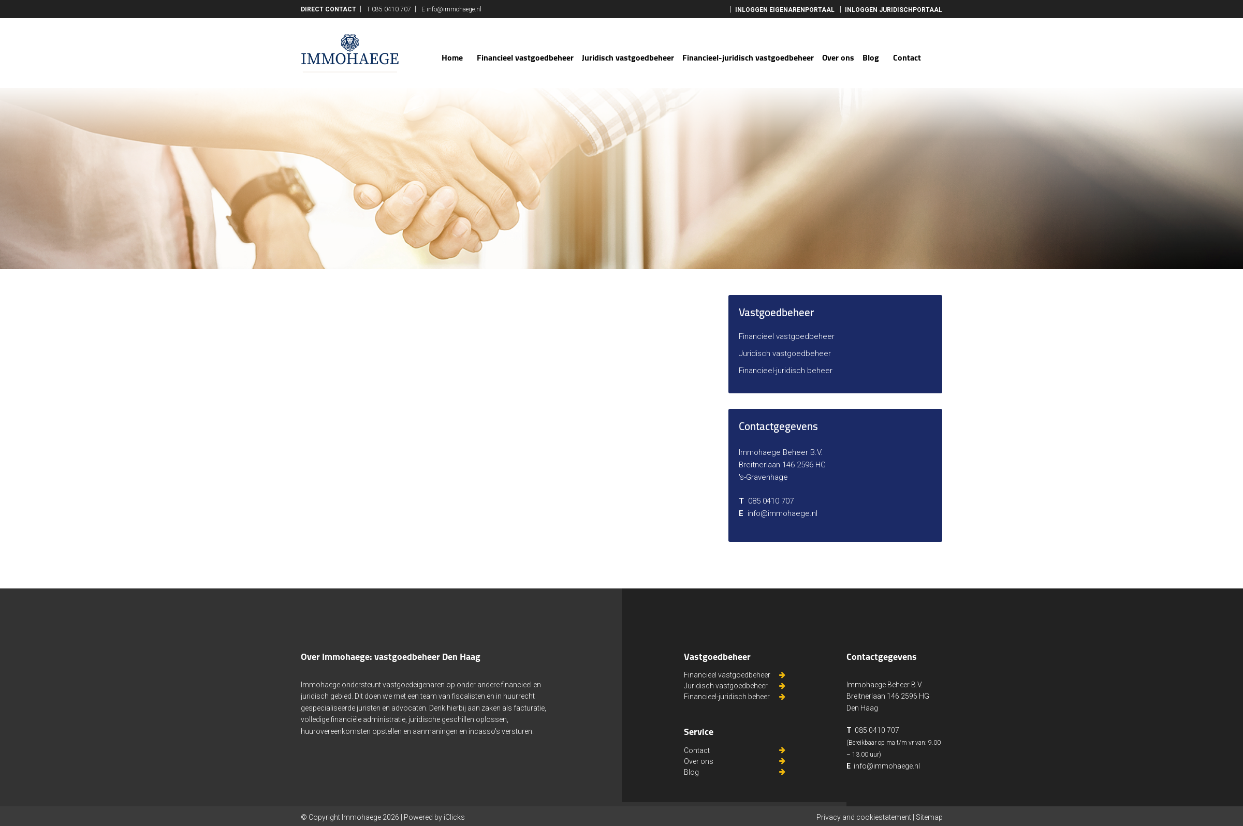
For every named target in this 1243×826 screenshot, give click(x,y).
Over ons (838, 57)
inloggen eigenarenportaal (785, 9)
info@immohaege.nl (454, 9)
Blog (870, 57)
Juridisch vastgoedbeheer (628, 57)
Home (452, 57)
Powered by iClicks (434, 817)
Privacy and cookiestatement (863, 817)
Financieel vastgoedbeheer (525, 57)
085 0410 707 (391, 9)
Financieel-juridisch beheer (785, 370)
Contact (907, 57)
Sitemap (929, 817)
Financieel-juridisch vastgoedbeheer (748, 57)
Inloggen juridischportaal (893, 9)
